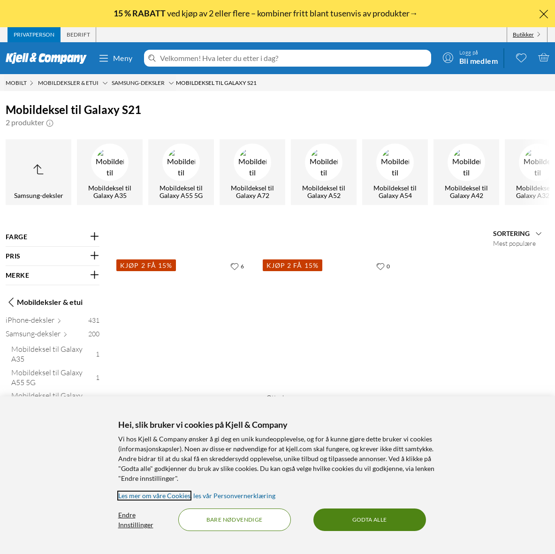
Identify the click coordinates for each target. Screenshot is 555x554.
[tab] (34, 34)
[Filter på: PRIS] (52, 256)
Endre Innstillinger (135, 520)
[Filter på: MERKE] (52, 275)
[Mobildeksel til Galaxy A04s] (135, 172)
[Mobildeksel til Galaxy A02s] (63, 172)
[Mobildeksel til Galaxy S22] (206, 172)
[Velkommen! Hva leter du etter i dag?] (293, 58)
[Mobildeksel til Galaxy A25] (420, 172)
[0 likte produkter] (521, 57)
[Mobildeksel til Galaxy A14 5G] (491, 172)
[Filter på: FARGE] (52, 237)
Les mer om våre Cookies (154, 496)
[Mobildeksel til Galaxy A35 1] (55, 356)
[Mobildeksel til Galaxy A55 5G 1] (55, 379)
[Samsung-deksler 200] (52, 335)
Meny (115, 58)
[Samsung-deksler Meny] (171, 83)
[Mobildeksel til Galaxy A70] (349, 172)
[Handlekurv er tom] (543, 57)
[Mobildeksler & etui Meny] (105, 83)
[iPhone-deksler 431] (52, 322)
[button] (49, 122)
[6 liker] (237, 266)
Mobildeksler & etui (44, 302)
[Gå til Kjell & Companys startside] (49, 58)
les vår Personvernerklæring (234, 496)
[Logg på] (470, 57)
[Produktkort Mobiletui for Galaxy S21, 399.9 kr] (183, 321)
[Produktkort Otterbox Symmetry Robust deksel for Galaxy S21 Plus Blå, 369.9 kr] (330, 321)
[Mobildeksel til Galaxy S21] (278, 172)
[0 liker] (383, 266)
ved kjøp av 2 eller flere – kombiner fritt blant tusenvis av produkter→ (266, 13)
